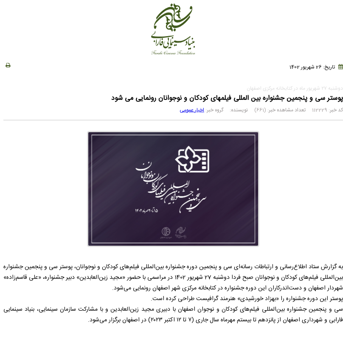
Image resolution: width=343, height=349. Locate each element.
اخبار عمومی (192, 110)
